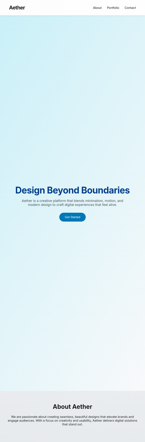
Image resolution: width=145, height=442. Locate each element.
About (97, 8)
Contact (130, 8)
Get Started (72, 217)
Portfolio (113, 8)
